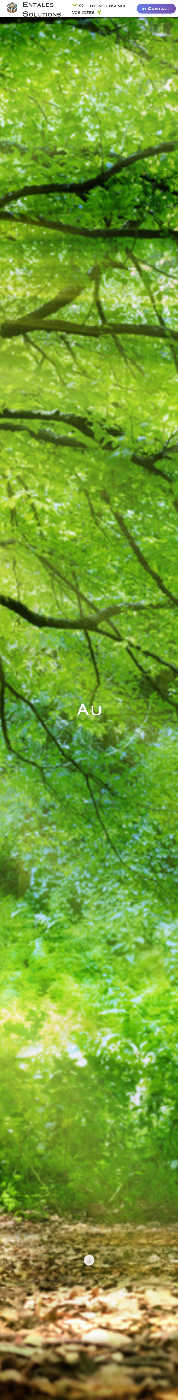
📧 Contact (156, 8)
